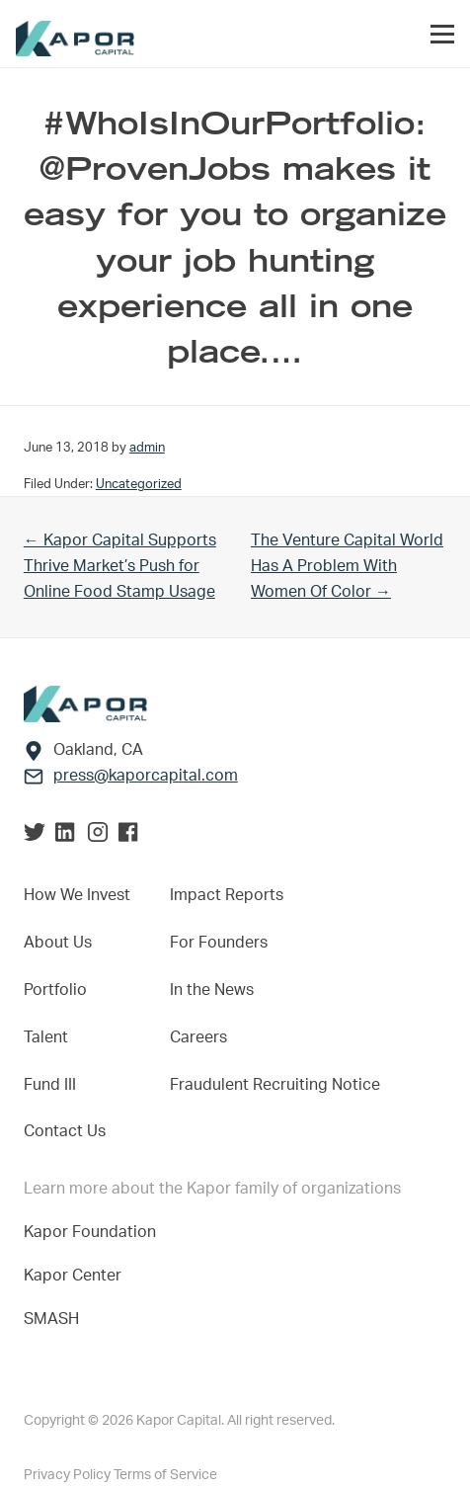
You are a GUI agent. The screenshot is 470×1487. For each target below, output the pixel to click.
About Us (58, 942)
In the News (212, 990)
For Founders (219, 942)
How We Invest (77, 895)
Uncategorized (139, 484)
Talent (46, 1037)
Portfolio (55, 990)
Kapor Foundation (94, 1232)
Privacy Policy (69, 1475)
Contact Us (65, 1131)
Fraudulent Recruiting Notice (275, 1085)
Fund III (50, 1085)
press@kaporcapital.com (145, 776)
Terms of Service (165, 1475)
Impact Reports (226, 895)
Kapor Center (76, 1275)
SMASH (51, 1319)
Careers (198, 1037)
